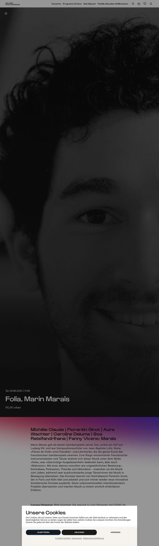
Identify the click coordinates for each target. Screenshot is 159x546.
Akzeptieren (43, 532)
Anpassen (115, 532)
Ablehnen (79, 532)
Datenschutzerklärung (93, 539)
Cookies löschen (63, 539)
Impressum (77, 539)
